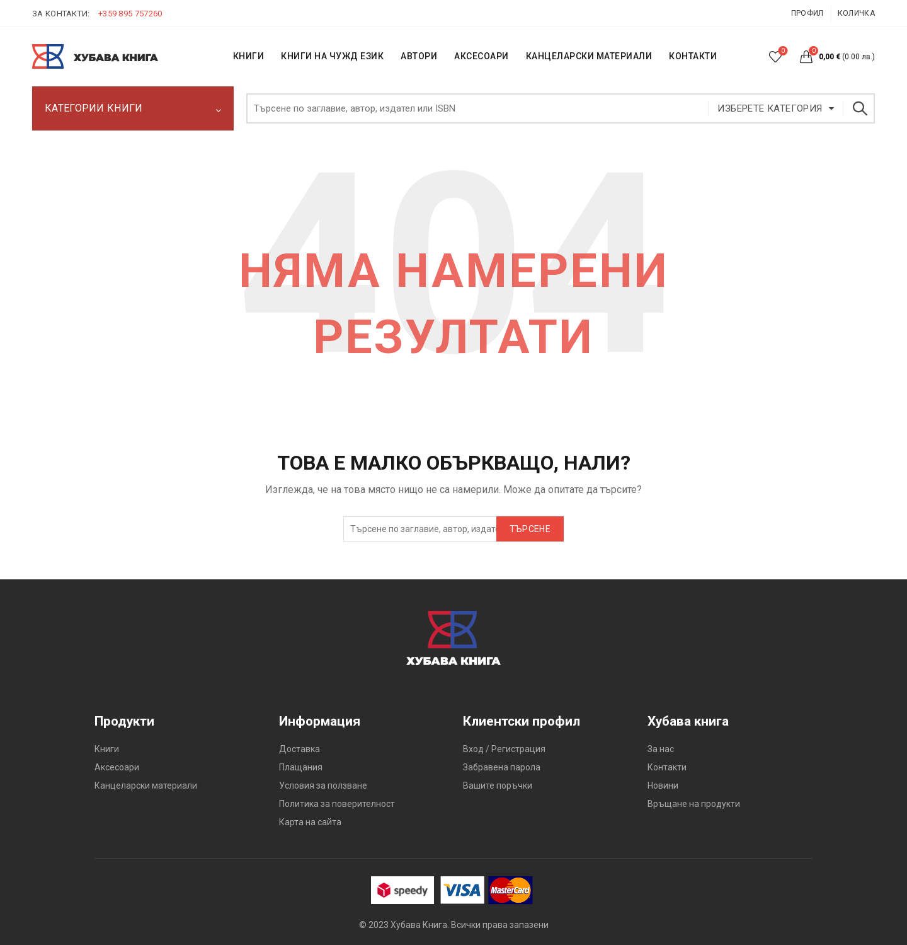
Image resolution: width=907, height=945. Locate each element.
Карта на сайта (310, 822)
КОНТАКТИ (693, 56)
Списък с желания (782, 51)
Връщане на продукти (693, 804)
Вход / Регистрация (504, 749)
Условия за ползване (323, 785)
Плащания (300, 767)
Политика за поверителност (337, 804)
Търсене (859, 108)
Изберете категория (769, 108)
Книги (106, 749)
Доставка (299, 749)
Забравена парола (501, 767)
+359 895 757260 (130, 13)
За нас (660, 749)
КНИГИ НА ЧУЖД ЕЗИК (332, 56)
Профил (807, 13)
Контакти (667, 767)
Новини (662, 785)
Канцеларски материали (589, 56)
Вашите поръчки (497, 785)
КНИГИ (249, 56)
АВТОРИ (419, 56)
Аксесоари (481, 56)
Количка (856, 13)
